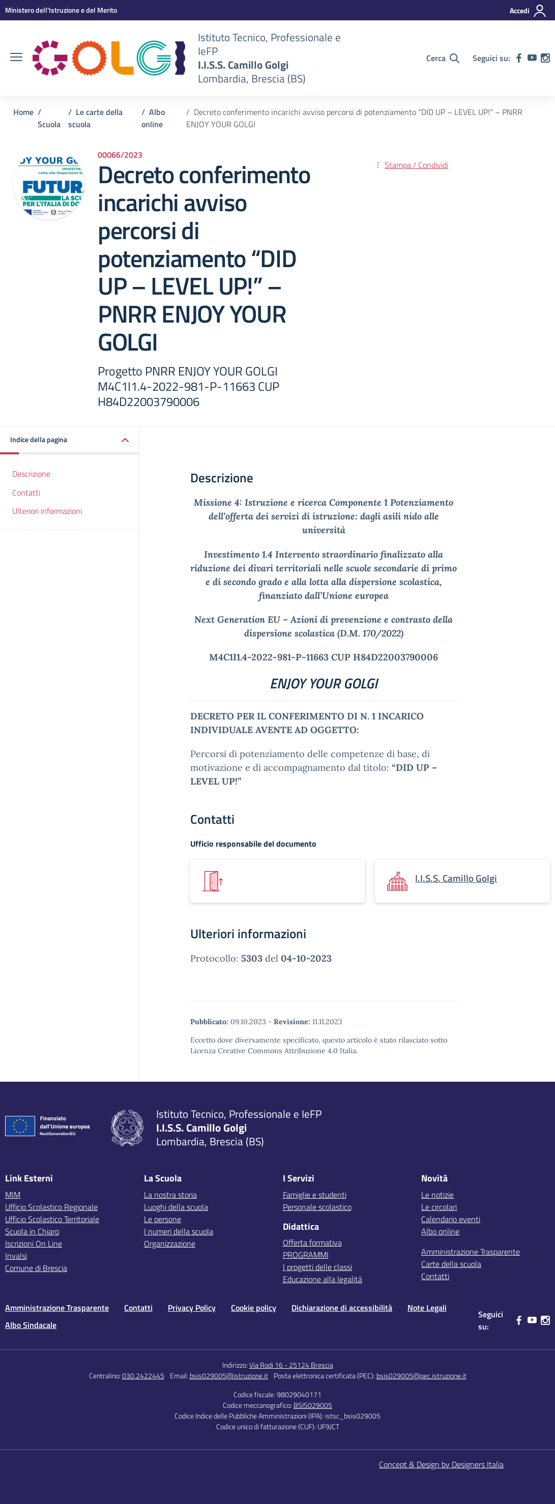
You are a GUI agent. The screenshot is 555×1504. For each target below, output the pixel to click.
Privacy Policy (192, 1307)
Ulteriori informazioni (47, 511)
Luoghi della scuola (176, 1207)
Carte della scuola (451, 1264)
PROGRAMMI (306, 1255)
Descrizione (31, 474)
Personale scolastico (317, 1207)
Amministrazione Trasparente (470, 1252)
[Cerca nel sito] (442, 58)
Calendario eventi (450, 1219)
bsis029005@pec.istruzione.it (421, 1375)
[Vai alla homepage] (109, 58)
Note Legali (427, 1307)
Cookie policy (253, 1307)
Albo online (440, 1231)
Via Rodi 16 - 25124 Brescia (291, 1365)
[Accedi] (528, 10)
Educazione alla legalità (322, 1279)
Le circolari (439, 1207)
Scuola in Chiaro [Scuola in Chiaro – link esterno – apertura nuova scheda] (32, 1231)
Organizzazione (169, 1243)
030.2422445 (143, 1375)
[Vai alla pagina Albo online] (153, 118)
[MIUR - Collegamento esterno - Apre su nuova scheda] (61, 10)
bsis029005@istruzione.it (229, 1375)
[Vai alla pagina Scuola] (49, 124)
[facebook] (518, 58)
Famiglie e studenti (314, 1195)
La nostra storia (170, 1195)
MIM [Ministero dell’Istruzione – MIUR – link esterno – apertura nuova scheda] (12, 1195)
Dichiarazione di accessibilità (341, 1307)
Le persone (162, 1219)
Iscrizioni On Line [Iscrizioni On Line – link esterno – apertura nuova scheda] (33, 1243)
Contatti (26, 492)
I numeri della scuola (178, 1231)
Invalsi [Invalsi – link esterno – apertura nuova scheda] (16, 1256)
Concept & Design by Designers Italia (441, 1464)
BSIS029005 (313, 1405)
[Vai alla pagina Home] (23, 112)
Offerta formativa (312, 1242)
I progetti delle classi (317, 1267)
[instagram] (545, 58)
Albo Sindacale (30, 1325)
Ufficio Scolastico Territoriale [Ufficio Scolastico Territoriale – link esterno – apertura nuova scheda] (52, 1219)
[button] (69, 440)
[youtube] (532, 58)
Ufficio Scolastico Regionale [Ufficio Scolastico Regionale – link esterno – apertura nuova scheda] (51, 1207)
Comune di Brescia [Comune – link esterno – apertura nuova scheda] (36, 1268)
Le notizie (437, 1195)
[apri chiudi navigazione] (16, 58)
